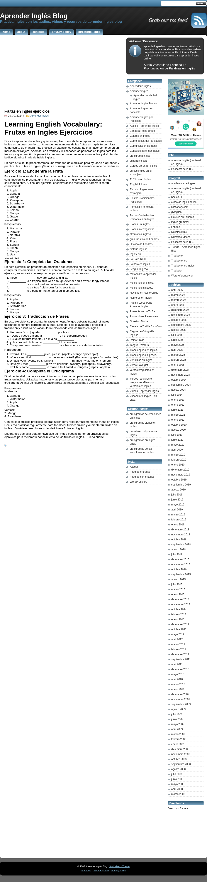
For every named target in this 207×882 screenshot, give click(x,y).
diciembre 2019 (180, 469)
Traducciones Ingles (183, 265)
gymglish (176, 212)
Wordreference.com (182, 275)
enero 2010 (178, 689)
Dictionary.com (179, 207)
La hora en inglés (140, 264)
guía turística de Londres (144, 239)
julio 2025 (176, 334)
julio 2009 (176, 714)
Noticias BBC (179, 232)
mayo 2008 (177, 784)
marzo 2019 (178, 514)
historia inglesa (138, 249)
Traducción (177, 255)
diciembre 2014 (180, 599)
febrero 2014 (178, 614)
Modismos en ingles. (142, 282)
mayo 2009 (177, 724)
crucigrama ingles (140, 155)
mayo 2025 (177, 344)
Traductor (176, 270)
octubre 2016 (179, 569)
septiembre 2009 (181, 704)
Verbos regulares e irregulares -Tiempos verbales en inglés (142, 382)
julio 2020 (176, 434)
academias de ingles (183, 183)
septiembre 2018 (181, 544)
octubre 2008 (179, 759)
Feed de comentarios (142, 476)
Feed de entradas (140, 471)
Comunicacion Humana (143, 145)
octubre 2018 (179, 539)
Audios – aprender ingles (144, 125)
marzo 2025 (178, 354)
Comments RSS (101, 870)
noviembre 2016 (180, 564)
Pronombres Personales (144, 316)
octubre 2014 (179, 609)
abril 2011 (177, 664)
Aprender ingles (39, 115)
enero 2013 (178, 619)
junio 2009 (177, 719)
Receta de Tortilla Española (146, 326)
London (175, 227)
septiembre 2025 (181, 324)
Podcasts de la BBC (183, 169)
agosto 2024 (178, 389)
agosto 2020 (178, 429)
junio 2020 (177, 439)
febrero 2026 (178, 299)
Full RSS (86, 870)
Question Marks (139, 321)
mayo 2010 (177, 674)
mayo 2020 (177, 444)
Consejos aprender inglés (144, 150)
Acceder (134, 466)
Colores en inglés (140, 135)
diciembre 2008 (180, 749)
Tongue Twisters (139, 345)
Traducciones (179, 260)
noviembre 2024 (180, 374)
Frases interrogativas (142, 229)
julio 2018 (176, 554)
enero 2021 (178, 419)
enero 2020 (178, 464)
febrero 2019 (178, 519)
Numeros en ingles (141, 297)
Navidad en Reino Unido (144, 292)
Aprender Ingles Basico (143, 103)
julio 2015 (176, 584)
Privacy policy (118, 870)
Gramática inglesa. (141, 234)
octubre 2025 (179, 319)
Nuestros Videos (180, 237)
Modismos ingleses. (141, 287)
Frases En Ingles (139, 224)
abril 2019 (177, 509)
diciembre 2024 (180, 369)
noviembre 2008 (180, 754)
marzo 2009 (178, 734)
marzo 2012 (178, 644)
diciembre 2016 (180, 559)
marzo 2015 (178, 589)
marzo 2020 (178, 454)
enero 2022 (178, 404)
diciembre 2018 (180, 529)
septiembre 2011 (181, 659)
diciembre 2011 (180, 654)
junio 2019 (177, 499)
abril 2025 (177, 349)
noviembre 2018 (180, 534)
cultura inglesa (138, 160)
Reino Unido (137, 340)
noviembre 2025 (180, 314)
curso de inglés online (184, 202)
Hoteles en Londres (182, 217)
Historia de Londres (141, 244)
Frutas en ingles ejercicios (26, 111)
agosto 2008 (178, 769)
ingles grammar (180, 222)
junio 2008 (177, 779)
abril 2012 (177, 639)
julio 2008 (176, 774)
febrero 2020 (178, 459)
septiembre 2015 (181, 574)
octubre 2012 (179, 629)
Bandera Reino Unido (142, 130)
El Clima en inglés (140, 179)
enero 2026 (178, 304)
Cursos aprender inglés (143, 165)
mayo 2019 (177, 504)
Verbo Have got (139, 365)
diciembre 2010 (180, 669)
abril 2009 (177, 729)
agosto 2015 (178, 579)
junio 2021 (177, 409)
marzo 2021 (178, 414)
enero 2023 (178, 399)
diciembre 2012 (180, 624)
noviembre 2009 (180, 699)
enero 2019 (178, 524)
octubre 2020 (179, 424)
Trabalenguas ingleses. (143, 355)
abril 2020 (177, 449)
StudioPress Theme (119, 866)
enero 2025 (178, 364)
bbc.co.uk (176, 197)
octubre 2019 (179, 479)
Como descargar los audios (146, 140)
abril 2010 (177, 679)
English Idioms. (139, 184)
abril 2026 (177, 289)
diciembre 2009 (180, 694)
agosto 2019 (178, 489)
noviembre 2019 (180, 474)
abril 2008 (177, 789)
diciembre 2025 (180, 309)
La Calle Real (138, 259)
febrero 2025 (178, 359)
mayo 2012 (177, 634)
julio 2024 (176, 394)
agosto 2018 (178, 549)
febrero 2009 (178, 739)
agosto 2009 (178, 709)
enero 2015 (178, 594)
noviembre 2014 (180, 604)
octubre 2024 (179, 379)
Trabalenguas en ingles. (144, 350)
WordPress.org (138, 481)
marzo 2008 (178, 794)
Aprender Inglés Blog (34, 16)
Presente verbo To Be (142, 311)
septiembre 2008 (181, 764)
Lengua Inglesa (139, 269)
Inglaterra (135, 254)
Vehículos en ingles (141, 360)
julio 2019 (176, 494)
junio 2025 (177, 339)
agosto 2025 (178, 329)
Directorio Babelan (178, 808)
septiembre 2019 (181, 484)
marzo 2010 (178, 684)
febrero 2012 (178, 649)
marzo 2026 (178, 294)
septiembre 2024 (181, 384)
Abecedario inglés (140, 86)
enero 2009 (178, 744)
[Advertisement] (62, 73)
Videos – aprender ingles (144, 391)
